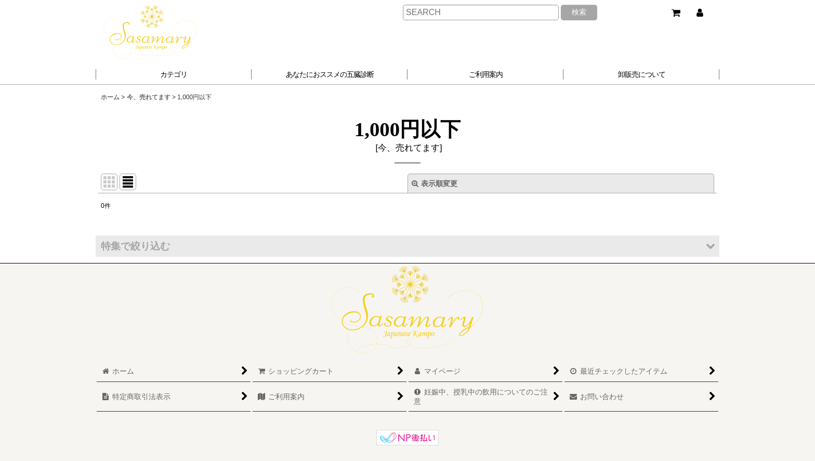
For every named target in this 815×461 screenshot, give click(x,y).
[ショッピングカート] (675, 13)
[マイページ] (699, 13)
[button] (329, 74)
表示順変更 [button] (434, 183)
